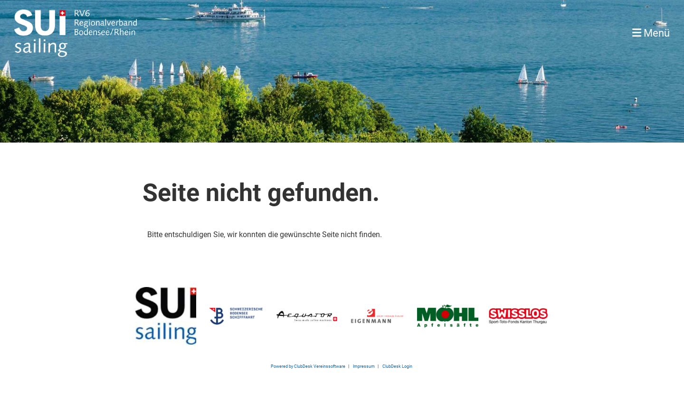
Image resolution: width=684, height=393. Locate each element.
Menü (651, 33)
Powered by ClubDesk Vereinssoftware (308, 366)
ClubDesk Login (397, 366)
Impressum (364, 366)
